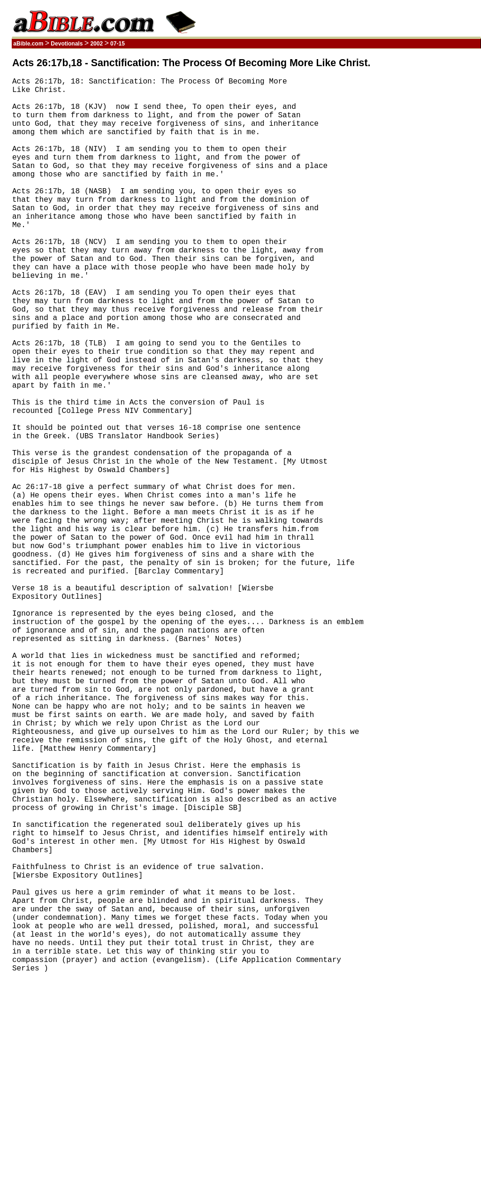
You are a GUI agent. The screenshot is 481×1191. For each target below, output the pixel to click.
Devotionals (66, 43)
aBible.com (28, 43)
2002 (96, 43)
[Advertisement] (435, 198)
